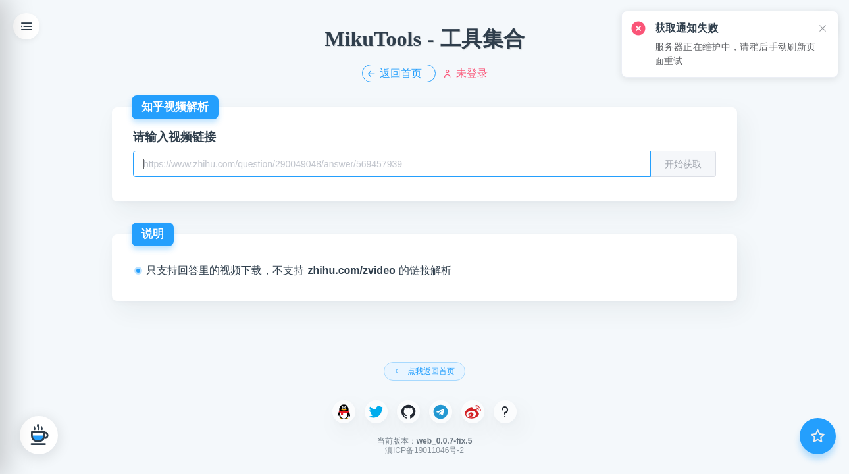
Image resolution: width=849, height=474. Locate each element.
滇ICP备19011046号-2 (424, 450)
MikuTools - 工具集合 (424, 39)
